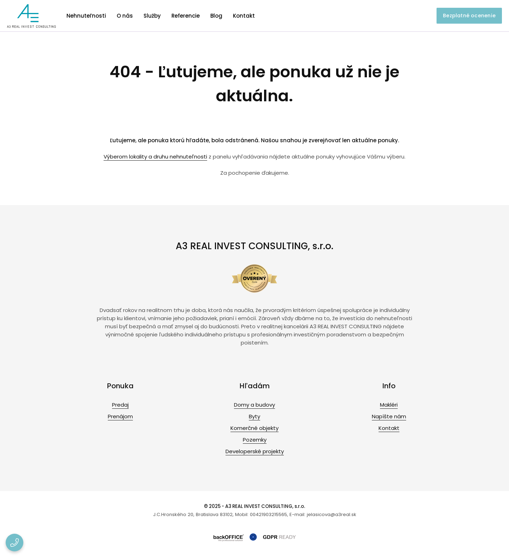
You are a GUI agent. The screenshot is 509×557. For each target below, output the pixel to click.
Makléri (389, 404)
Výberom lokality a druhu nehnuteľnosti (155, 156)
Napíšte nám (389, 416)
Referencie (185, 15)
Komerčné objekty (254, 428)
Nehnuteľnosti (86, 15)
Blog (216, 15)
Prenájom (120, 416)
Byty (254, 416)
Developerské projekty (255, 451)
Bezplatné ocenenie (469, 15)
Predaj (120, 404)
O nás (125, 15)
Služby (152, 15)
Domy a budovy (254, 404)
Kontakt (244, 15)
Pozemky (255, 439)
